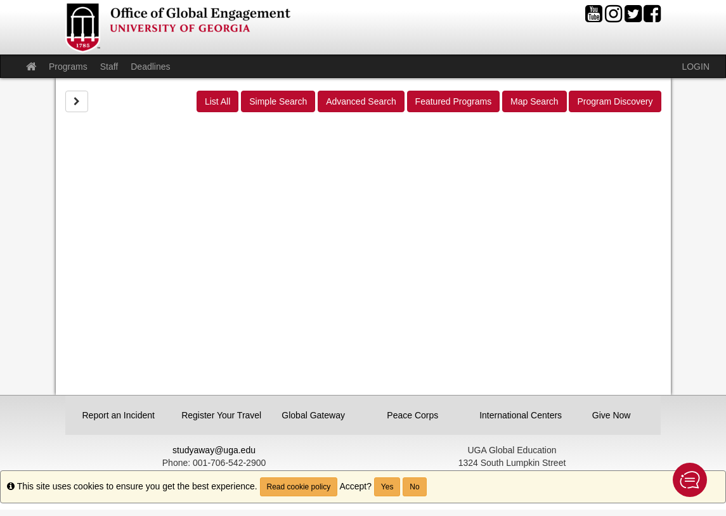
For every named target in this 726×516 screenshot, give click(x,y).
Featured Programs (453, 101)
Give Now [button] (611, 415)
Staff (109, 66)
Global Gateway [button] (313, 415)
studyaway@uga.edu (214, 450)
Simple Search (278, 101)
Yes (387, 486)
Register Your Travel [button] (218, 415)
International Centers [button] (516, 415)
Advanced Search (361, 101)
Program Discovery (614, 101)
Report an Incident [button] (118, 415)
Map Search (534, 101)
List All (217, 101)
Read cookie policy (299, 486)
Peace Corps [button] (412, 415)
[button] (690, 480)
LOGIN (696, 66)
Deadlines (150, 66)
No (414, 486)
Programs (68, 66)
